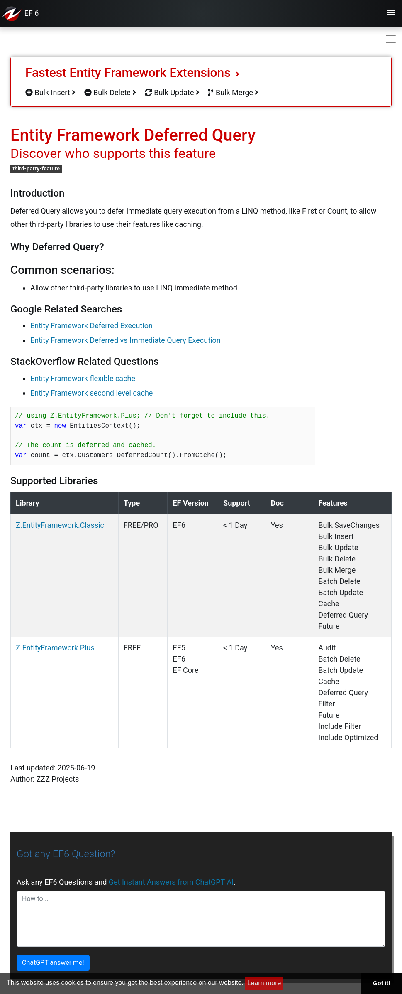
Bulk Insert (50, 92)
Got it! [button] (381, 983)
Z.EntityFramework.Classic (60, 525)
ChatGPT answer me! (53, 963)
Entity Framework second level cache (91, 393)
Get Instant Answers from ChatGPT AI (171, 882)
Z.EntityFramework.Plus (55, 647)
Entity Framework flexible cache (82, 378)
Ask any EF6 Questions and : (126, 882)
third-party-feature (36, 168)
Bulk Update (172, 92)
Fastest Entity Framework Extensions (132, 72)
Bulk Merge (233, 92)
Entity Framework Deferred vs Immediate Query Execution (125, 340)
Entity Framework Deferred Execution (91, 325)
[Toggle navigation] (391, 14)
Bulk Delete (110, 92)
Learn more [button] (264, 983)
